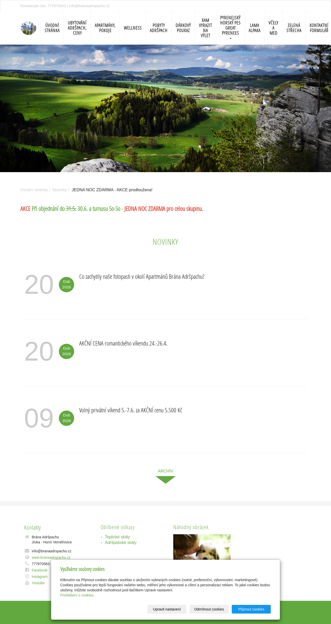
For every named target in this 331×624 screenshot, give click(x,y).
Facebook (39, 570)
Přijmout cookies (251, 609)
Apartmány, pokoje (105, 27)
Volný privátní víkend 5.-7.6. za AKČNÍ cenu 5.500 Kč (130, 410)
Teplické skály (117, 537)
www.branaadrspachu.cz (51, 557)
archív (165, 471)
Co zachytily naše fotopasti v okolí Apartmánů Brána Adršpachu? (141, 276)
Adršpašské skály (121, 542)
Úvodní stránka (52, 27)
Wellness (133, 28)
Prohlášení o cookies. (77, 595)
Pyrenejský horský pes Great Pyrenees (230, 27)
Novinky (59, 190)
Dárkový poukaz (183, 27)
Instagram (40, 577)
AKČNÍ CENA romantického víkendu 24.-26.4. (123, 343)
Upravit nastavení (167, 609)
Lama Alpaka (254, 27)
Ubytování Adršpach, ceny (77, 28)
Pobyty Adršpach (158, 27)
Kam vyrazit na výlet (205, 28)
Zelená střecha (293, 27)
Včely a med (273, 28)
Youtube (38, 583)
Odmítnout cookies (209, 609)
